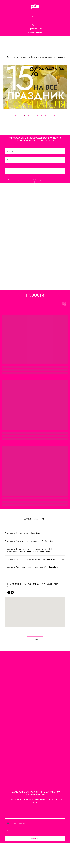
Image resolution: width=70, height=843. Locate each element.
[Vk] (8, 592)
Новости (35, 21)
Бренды (35, 25)
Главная (35, 17)
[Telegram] (12, 592)
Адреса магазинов (35, 29)
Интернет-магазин (35, 32)
